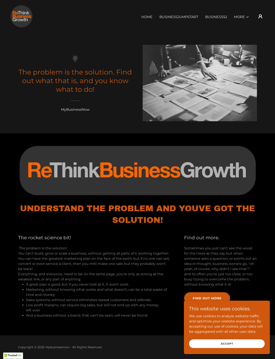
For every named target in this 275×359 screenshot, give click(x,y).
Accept (227, 343)
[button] (241, 17)
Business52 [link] (216, 17)
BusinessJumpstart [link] (178, 17)
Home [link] (147, 17)
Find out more (207, 298)
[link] (21, 16)
